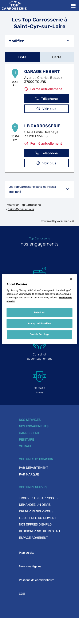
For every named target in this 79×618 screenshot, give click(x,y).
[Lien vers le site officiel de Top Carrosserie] (14, 5)
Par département (33, 468)
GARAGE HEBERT (42, 71)
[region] (39, 309)
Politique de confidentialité (36, 580)
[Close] (71, 279)
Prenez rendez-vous (36, 511)
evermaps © (65, 221)
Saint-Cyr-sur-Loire (21, 209)
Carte (56, 57)
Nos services (30, 420)
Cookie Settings (40, 334)
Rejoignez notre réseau (39, 531)
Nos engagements (33, 426)
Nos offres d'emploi (35, 524)
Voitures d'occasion (36, 459)
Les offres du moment (37, 518)
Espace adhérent (33, 538)
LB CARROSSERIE (42, 125)
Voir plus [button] (46, 109)
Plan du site (26, 553)
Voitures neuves (33, 487)
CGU (22, 594)
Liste (22, 57)
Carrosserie (29, 433)
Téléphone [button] (46, 99)
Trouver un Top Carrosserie (23, 205)
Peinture (26, 439)
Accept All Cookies (39, 323)
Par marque (29, 474)
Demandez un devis (35, 505)
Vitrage (25, 446)
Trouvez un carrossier (39, 498)
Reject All (40, 312)
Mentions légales (30, 566)
